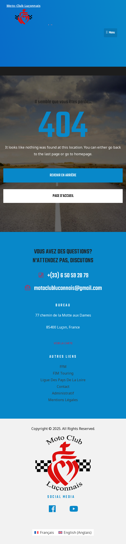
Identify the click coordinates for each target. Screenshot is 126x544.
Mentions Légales (63, 399)
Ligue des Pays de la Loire (63, 379)
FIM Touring (63, 373)
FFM (63, 366)
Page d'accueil (63, 196)
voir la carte (63, 343)
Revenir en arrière (63, 175)
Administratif (63, 393)
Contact (63, 386)
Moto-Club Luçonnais (22, 6)
